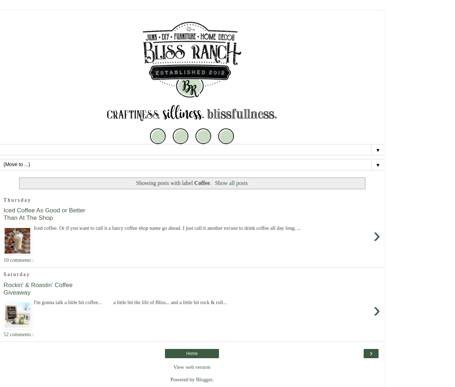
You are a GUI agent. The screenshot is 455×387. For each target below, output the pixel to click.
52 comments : (19, 334)
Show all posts (231, 183)
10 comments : (19, 260)
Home (192, 353)
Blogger (204, 379)
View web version (191, 367)
